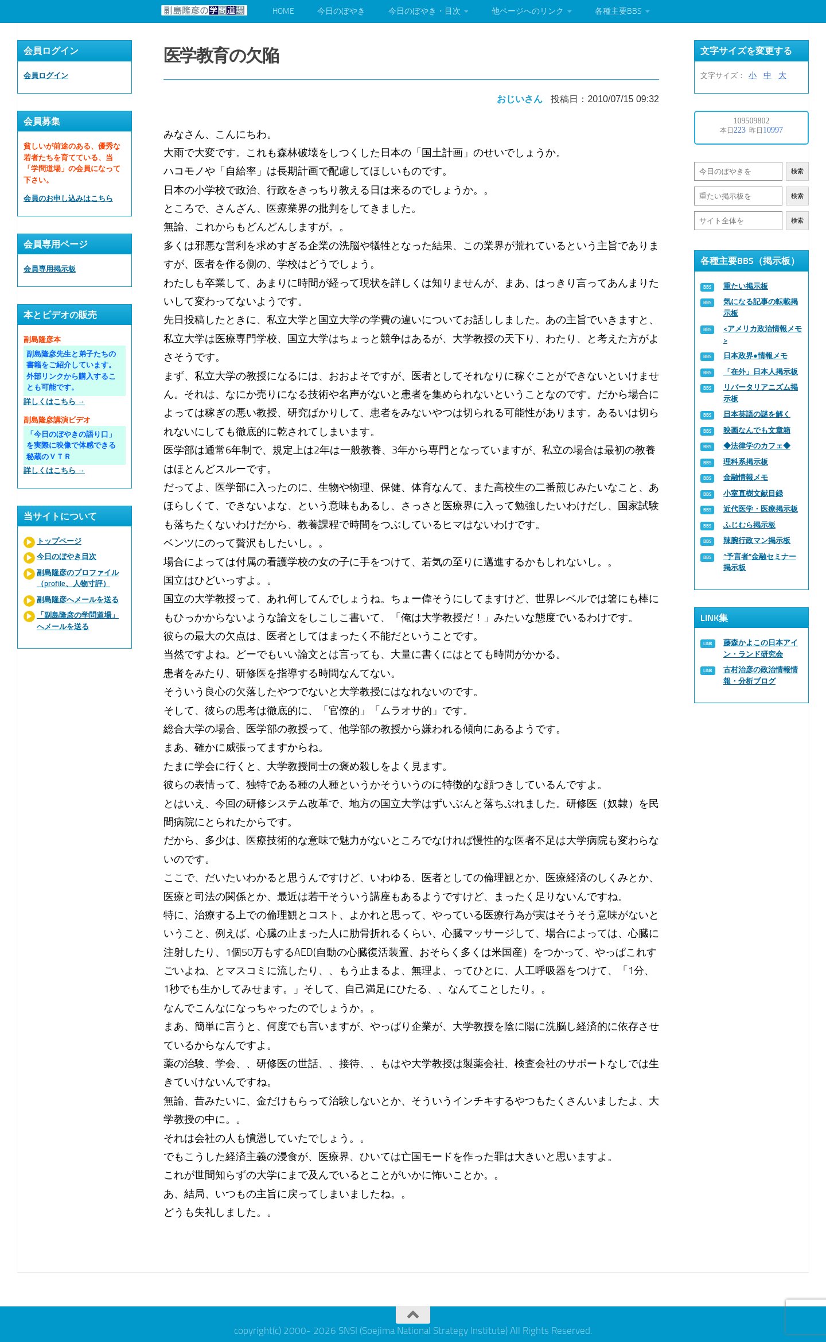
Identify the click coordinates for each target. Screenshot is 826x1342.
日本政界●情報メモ (755, 355)
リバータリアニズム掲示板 (760, 393)
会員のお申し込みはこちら (68, 198)
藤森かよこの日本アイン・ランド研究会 (760, 648)
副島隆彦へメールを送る (78, 599)
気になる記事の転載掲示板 (760, 307)
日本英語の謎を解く (756, 414)
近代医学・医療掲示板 (760, 509)
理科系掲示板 (745, 461)
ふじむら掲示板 (749, 525)
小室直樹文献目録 (753, 493)
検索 (797, 171)
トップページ (59, 541)
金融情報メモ (745, 477)
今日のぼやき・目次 (424, 11)
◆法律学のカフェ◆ (756, 445)
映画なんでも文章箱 (756, 430)
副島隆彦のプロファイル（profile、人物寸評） (78, 578)
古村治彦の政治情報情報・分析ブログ (760, 675)
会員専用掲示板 (50, 269)
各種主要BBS (618, 11)
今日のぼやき (341, 11)
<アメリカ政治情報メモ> (762, 334)
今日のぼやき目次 (66, 556)
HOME (283, 11)
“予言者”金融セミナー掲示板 (759, 562)
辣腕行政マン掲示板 (756, 540)
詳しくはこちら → (54, 401)
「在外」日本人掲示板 (760, 371)
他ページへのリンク (528, 11)
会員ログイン (46, 75)
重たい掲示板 (745, 286)
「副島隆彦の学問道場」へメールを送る (78, 621)
